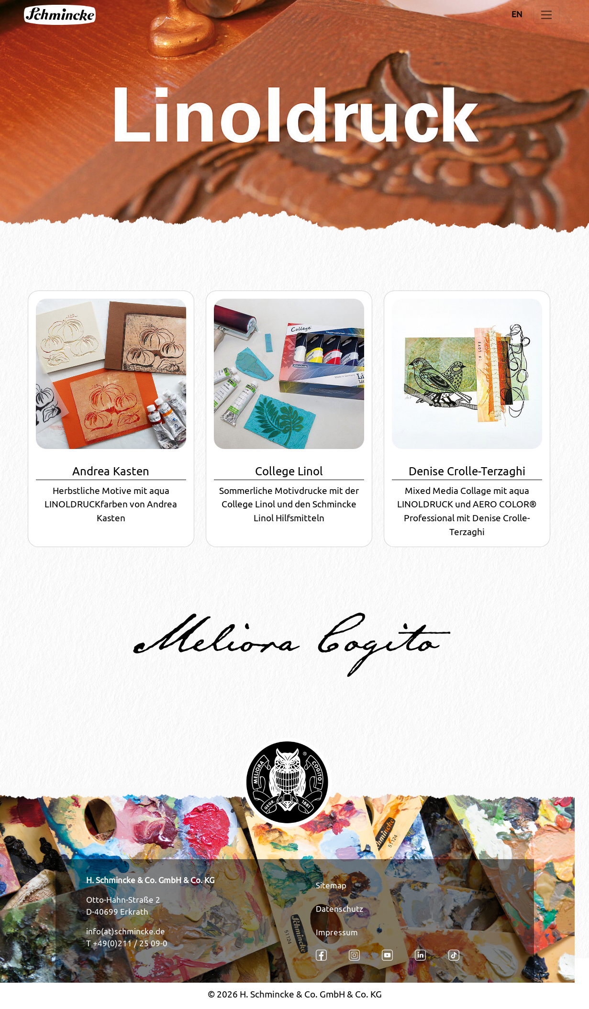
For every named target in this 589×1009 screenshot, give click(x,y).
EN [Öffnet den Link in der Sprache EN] (516, 14)
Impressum (337, 932)
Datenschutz (339, 909)
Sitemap (331, 885)
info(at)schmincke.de (125, 931)
